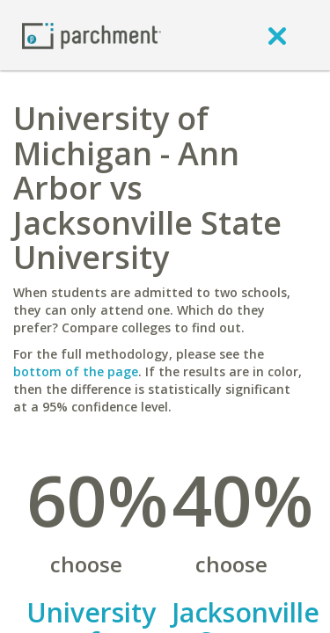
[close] (277, 35)
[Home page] (91, 34)
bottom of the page (75, 371)
